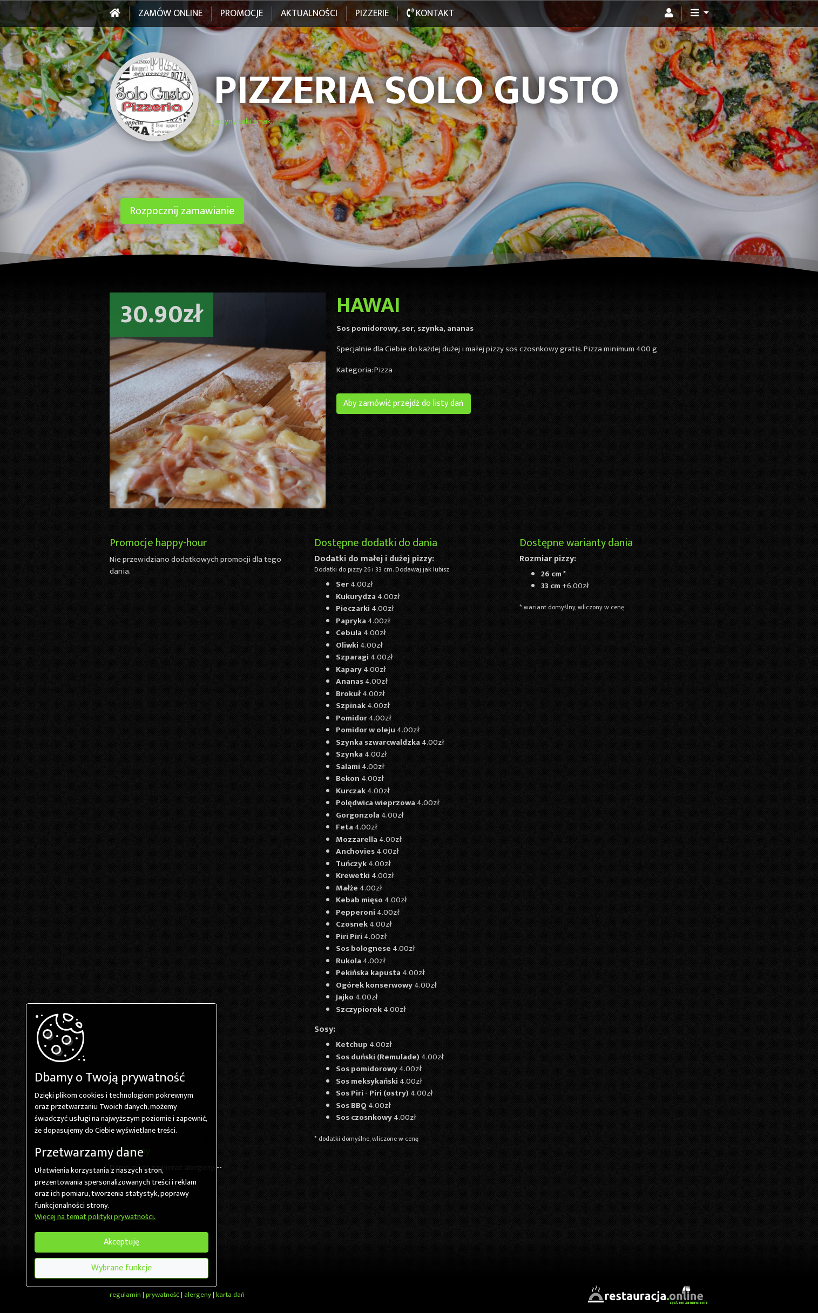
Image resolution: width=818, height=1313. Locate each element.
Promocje (241, 13)
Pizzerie (372, 13)
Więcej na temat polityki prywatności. (95, 1217)
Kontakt (430, 13)
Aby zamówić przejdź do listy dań (403, 403)
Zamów (170, 13)
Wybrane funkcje (121, 1268)
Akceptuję (121, 1242)
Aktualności (309, 13)
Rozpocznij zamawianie (182, 211)
